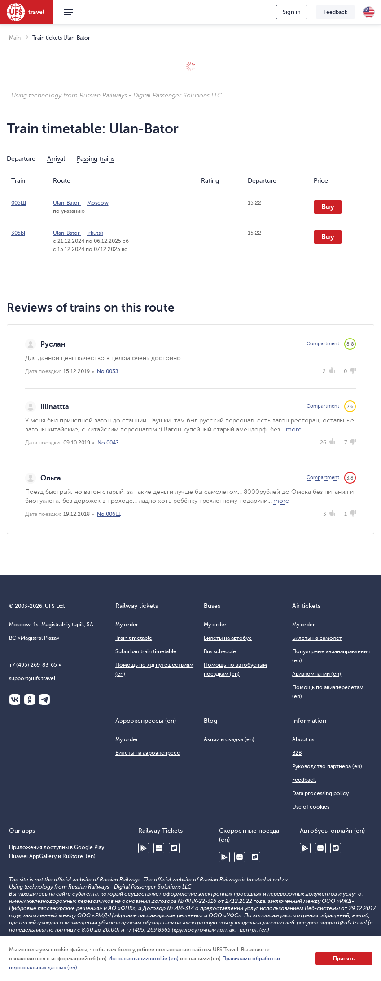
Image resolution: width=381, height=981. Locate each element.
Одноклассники (29, 699)
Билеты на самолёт (317, 638)
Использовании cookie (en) (143, 958)
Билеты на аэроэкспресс (147, 753)
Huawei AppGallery (158, 848)
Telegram (44, 699)
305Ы (18, 233)
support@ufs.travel (32, 678)
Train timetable (133, 638)
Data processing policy (320, 793)
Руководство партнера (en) (327, 766)
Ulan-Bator (67, 203)
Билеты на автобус (228, 638)
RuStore (174, 848)
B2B (297, 753)
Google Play (143, 848)
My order (126, 624)
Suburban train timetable (145, 651)
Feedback (335, 12)
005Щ (18, 203)
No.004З (108, 443)
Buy (327, 207)
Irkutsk (95, 233)
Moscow (98, 203)
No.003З (107, 371)
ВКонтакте (15, 699)
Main (15, 38)
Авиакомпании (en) (316, 674)
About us (303, 739)
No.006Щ (109, 514)
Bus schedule (220, 651)
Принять (344, 958)
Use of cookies (310, 807)
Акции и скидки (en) (229, 739)
